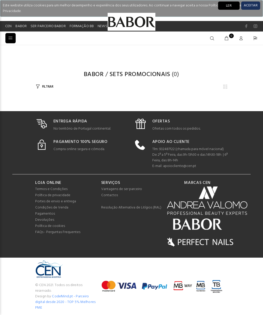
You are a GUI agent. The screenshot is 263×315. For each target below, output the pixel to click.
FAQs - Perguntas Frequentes (57, 232)
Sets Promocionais (140, 74)
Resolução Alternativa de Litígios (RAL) (131, 208)
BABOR (21, 26)
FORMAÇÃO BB (82, 26)
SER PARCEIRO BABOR (48, 26)
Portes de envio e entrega (55, 201)
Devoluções (44, 220)
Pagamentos (45, 214)
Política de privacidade (52, 195)
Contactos (109, 195)
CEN (8, 26)
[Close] (250, 6)
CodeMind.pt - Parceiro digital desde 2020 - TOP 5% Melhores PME (65, 302)
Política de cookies (50, 226)
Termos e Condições (51, 189)
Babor (94, 74)
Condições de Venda (51, 208)
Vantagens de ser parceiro (121, 189)
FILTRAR (47, 86)
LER (229, 6)
